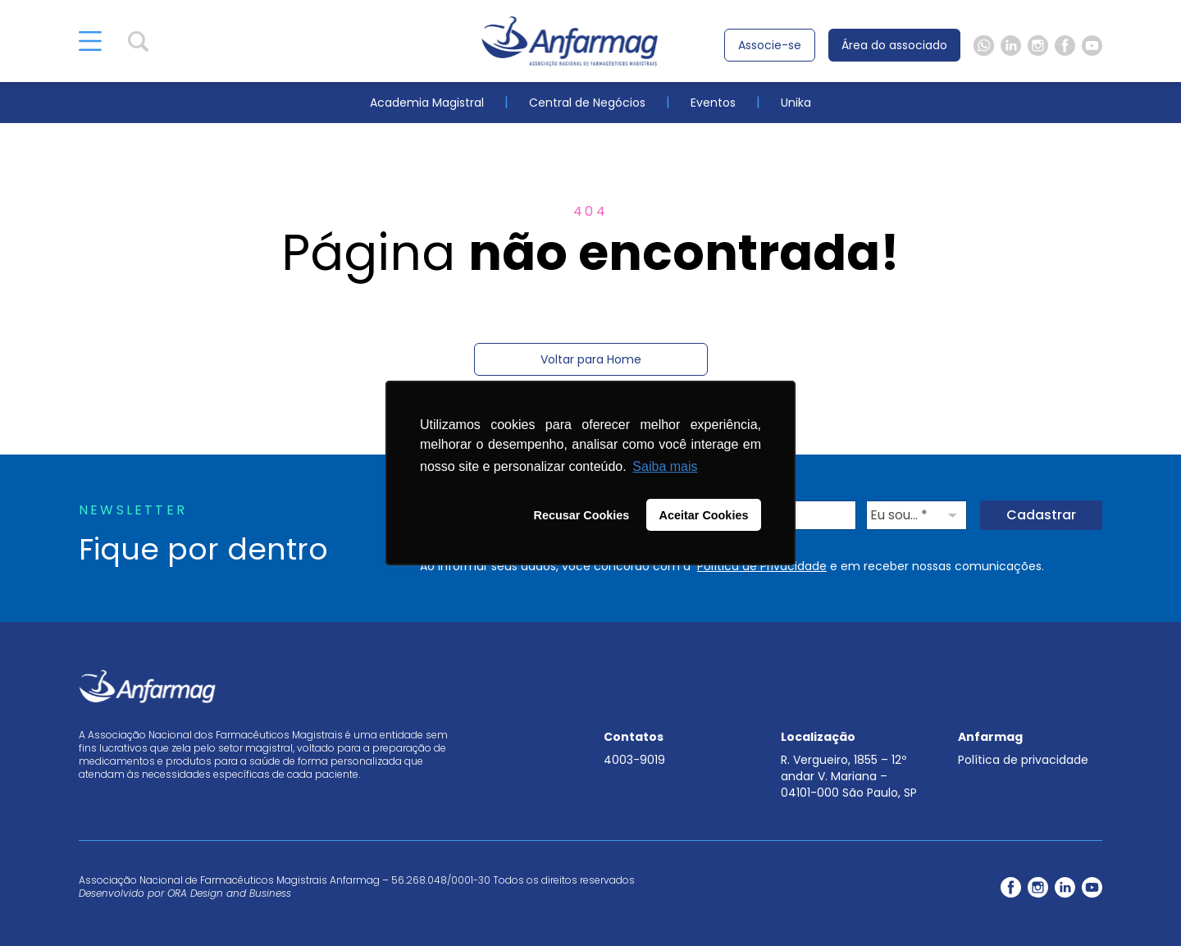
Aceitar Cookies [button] (704, 515)
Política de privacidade (1023, 760)
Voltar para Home (590, 359)
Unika (796, 102)
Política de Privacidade (762, 566)
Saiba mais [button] (664, 466)
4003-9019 (634, 760)
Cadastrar (1041, 514)
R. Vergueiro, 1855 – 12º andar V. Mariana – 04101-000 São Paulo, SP (849, 776)
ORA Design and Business (229, 893)
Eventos (713, 102)
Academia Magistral (427, 102)
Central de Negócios (587, 102)
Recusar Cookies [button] (582, 515)
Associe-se (769, 45)
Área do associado (894, 45)
